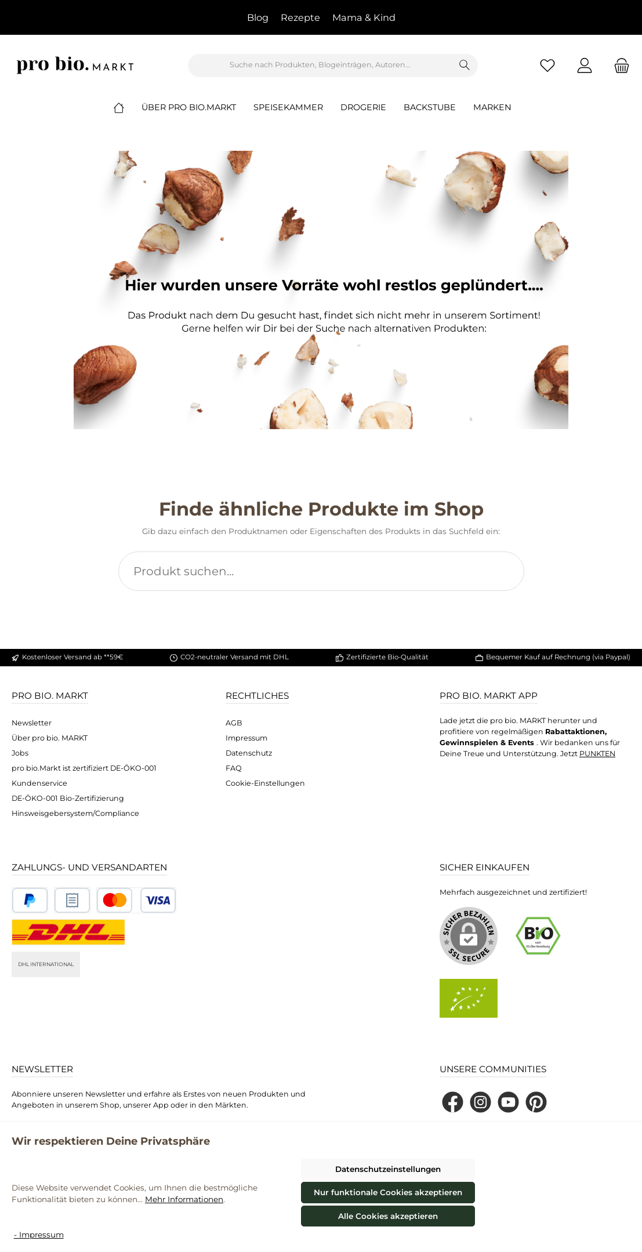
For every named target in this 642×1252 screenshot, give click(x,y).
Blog (258, 17)
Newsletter (32, 722)
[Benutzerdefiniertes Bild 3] (136, 900)
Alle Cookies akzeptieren (388, 1216)
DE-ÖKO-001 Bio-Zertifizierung (68, 798)
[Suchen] (465, 65)
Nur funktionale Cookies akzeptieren (388, 1192)
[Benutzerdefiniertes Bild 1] (30, 900)
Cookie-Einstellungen (265, 783)
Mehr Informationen (184, 1199)
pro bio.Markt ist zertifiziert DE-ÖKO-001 (84, 768)
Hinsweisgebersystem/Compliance (75, 813)
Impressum (246, 738)
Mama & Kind (364, 17)
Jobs (20, 753)
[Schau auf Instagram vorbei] (480, 1102)
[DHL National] (68, 932)
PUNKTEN (597, 753)
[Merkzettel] (547, 65)
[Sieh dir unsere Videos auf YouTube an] (508, 1102)
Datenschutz (249, 753)
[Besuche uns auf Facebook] (453, 1102)
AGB (234, 722)
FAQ (234, 768)
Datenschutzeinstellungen (388, 1169)
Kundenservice (39, 783)
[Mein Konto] (584, 65)
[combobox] (320, 65)
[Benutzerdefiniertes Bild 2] (72, 900)
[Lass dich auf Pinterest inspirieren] (536, 1102)
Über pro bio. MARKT (50, 738)
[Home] (127, 107)
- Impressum (39, 1234)
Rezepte (300, 17)
